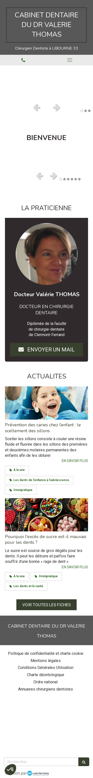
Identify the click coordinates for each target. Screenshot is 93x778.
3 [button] (89, 111)
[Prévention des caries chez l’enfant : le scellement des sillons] (46, 403)
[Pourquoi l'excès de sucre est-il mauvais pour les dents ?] (46, 514)
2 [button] (85, 111)
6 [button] (79, 179)
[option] (46, 82)
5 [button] (75, 179)
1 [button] (82, 111)
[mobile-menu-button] (70, 60)
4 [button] (72, 179)
